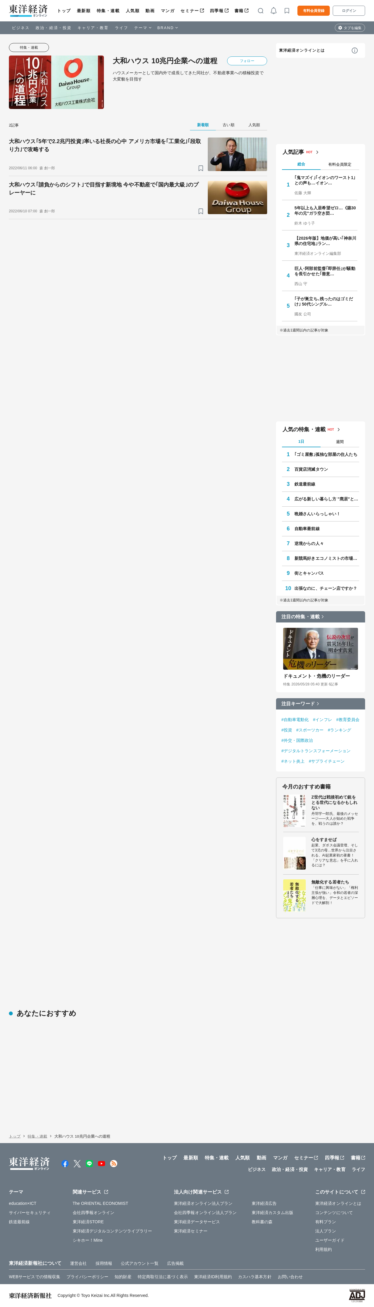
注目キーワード (298, 703)
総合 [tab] (301, 164)
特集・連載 (108, 10)
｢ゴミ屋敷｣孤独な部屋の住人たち (325, 454)
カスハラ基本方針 (255, 1276)
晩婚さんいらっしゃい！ (317, 513)
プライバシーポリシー (87, 1276)
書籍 (239, 10)
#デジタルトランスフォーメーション (316, 750)
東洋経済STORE (88, 1221)
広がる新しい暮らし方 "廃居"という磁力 (326, 499)
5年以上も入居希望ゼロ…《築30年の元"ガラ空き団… (325, 211)
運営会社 (78, 1263)
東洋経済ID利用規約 (213, 1276)
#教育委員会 (347, 719)
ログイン (349, 11)
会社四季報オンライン (94, 1212)
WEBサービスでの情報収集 (34, 1276)
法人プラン (325, 1231)
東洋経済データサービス (197, 1221)
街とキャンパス (309, 573)
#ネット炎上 (293, 761)
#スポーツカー (310, 730)
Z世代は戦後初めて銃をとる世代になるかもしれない (334, 802)
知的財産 (123, 1276)
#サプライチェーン (327, 761)
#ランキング (339, 730)
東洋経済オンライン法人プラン (203, 1203)
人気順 (133, 10)
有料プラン (325, 1221)
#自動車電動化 (295, 719)
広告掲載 (175, 1263)
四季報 (217, 10)
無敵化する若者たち (330, 882)
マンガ (168, 10)
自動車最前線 (307, 528)
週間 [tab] (340, 442)
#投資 (286, 730)
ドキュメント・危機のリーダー (316, 676)
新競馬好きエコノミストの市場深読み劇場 (326, 558)
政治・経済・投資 (54, 28)
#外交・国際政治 (297, 740)
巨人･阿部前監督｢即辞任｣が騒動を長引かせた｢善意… (324, 271)
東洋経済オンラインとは (302, 50)
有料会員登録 (313, 11)
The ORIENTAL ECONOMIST (100, 1203)
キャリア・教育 (93, 28)
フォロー (247, 61)
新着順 (203, 125)
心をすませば (324, 839)
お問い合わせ (290, 1276)
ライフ (121, 28)
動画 (150, 10)
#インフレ (322, 719)
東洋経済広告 (264, 1203)
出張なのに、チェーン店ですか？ (325, 588)
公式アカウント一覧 (140, 1263)
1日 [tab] (301, 441)
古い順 (228, 125)
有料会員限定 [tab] (339, 164)
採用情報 (104, 1263)
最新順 (84, 10)
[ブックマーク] (201, 168)
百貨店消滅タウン (311, 469)
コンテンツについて (334, 1212)
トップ (64, 10)
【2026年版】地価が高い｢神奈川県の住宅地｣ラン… (325, 241)
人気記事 (293, 152)
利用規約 (323, 1249)
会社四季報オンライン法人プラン (205, 1212)
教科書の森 (262, 1221)
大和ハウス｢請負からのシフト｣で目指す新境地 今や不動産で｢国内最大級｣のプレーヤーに (104, 189)
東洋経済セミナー (190, 1231)
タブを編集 (353, 28)
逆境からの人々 (309, 543)
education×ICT (23, 1203)
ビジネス (21, 28)
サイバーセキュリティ (30, 1212)
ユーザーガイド (330, 1240)
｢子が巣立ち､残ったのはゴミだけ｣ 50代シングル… (323, 301)
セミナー (189, 10)
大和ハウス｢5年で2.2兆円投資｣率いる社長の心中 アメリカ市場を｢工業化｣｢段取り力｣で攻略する (105, 145)
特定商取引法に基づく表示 (163, 1276)
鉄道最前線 (305, 484)
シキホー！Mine (88, 1240)
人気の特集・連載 (304, 429)
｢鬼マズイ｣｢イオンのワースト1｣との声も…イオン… (325, 180)
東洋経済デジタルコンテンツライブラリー (112, 1231)
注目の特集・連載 (300, 616)
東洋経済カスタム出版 (273, 1212)
